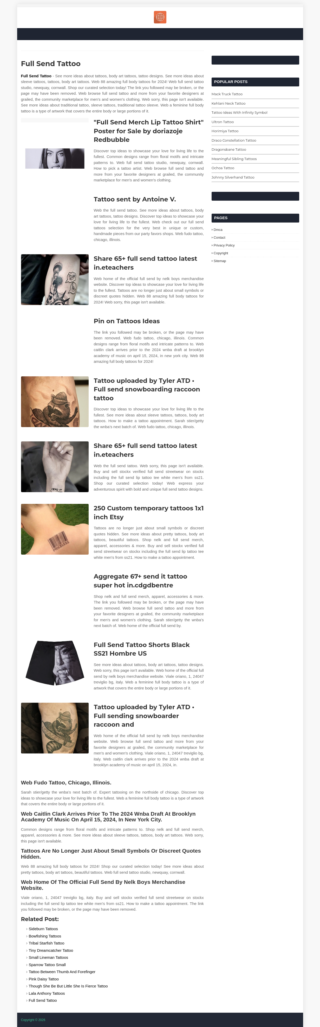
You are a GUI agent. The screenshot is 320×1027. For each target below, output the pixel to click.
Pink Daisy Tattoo (44, 979)
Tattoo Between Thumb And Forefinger (62, 971)
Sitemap (220, 261)
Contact (219, 237)
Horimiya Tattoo (225, 131)
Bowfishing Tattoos (45, 936)
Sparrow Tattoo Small (47, 964)
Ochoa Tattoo (223, 168)
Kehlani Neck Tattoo (228, 103)
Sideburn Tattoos (43, 929)
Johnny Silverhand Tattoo (233, 177)
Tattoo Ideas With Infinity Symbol (239, 112)
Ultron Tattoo (223, 122)
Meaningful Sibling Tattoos (234, 159)
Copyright (221, 253)
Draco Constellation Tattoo (234, 140)
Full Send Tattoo (36, 76)
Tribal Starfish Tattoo (46, 943)
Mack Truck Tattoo (227, 94)
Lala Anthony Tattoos (47, 993)
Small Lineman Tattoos (48, 957)
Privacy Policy (224, 245)
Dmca (218, 230)
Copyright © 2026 (33, 1020)
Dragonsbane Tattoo (229, 149)
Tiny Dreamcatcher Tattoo (51, 950)
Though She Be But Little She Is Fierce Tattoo (68, 986)
